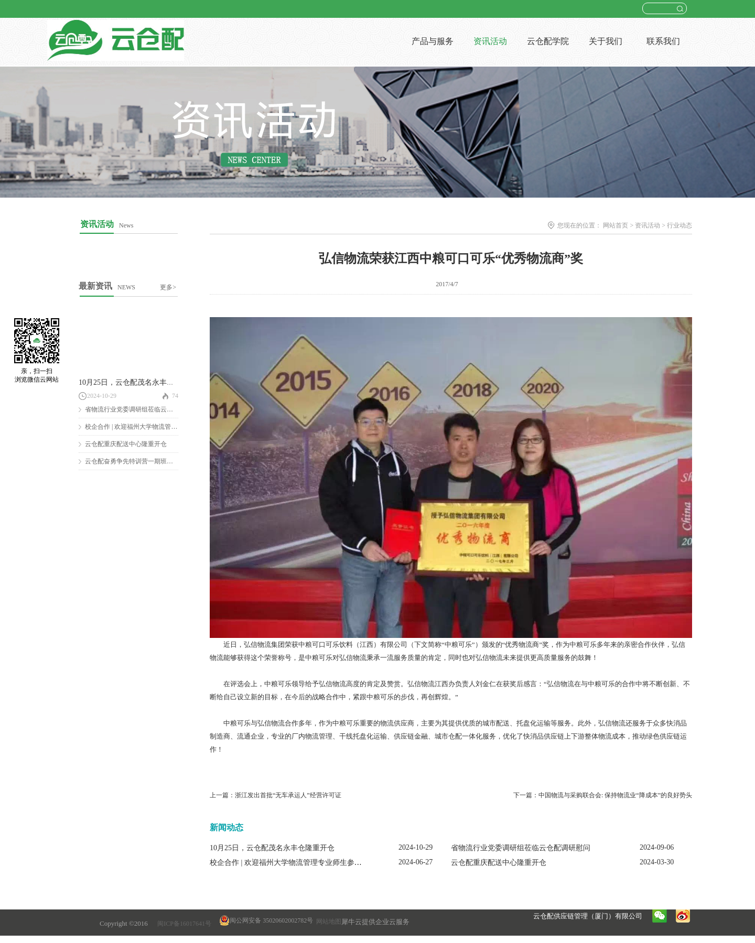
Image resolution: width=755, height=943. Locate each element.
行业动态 (679, 225)
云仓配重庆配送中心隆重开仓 (126, 444)
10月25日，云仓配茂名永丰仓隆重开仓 (141, 382)
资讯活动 (647, 225)
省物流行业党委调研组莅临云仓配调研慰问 (144, 409)
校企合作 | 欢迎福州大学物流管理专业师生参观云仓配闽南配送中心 (319, 862)
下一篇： (602, 795)
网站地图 (327, 921)
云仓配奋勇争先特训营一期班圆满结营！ (141, 461)
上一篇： (275, 795)
